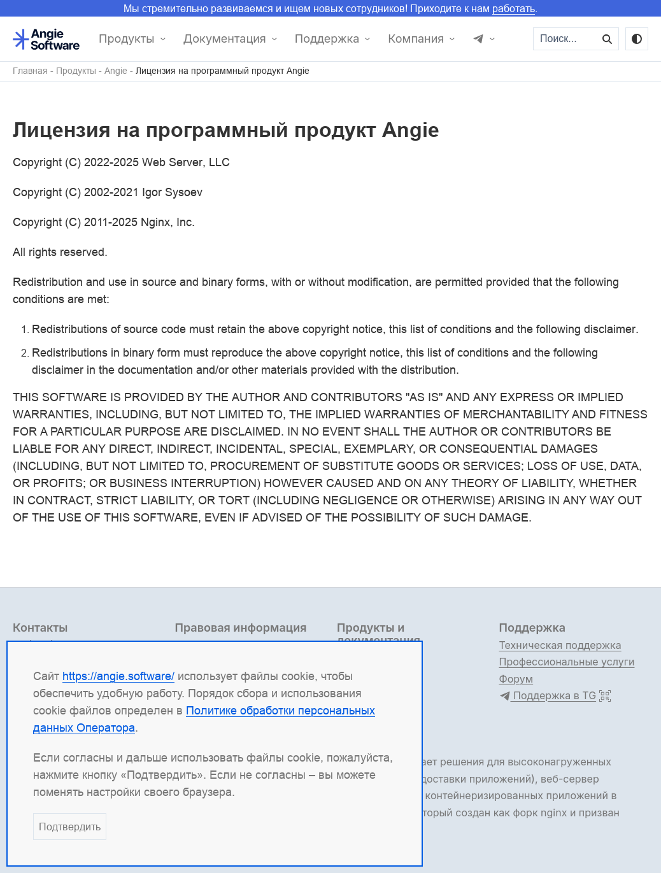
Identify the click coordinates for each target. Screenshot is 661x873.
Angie (115, 71)
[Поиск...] (565, 39)
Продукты (127, 39)
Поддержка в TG (548, 696)
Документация (224, 39)
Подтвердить (70, 826)
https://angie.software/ (118, 676)
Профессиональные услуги (567, 661)
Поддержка (327, 39)
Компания (416, 39)
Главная (30, 71)
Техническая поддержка (560, 645)
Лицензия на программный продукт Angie (222, 71)
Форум (516, 679)
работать (513, 8)
